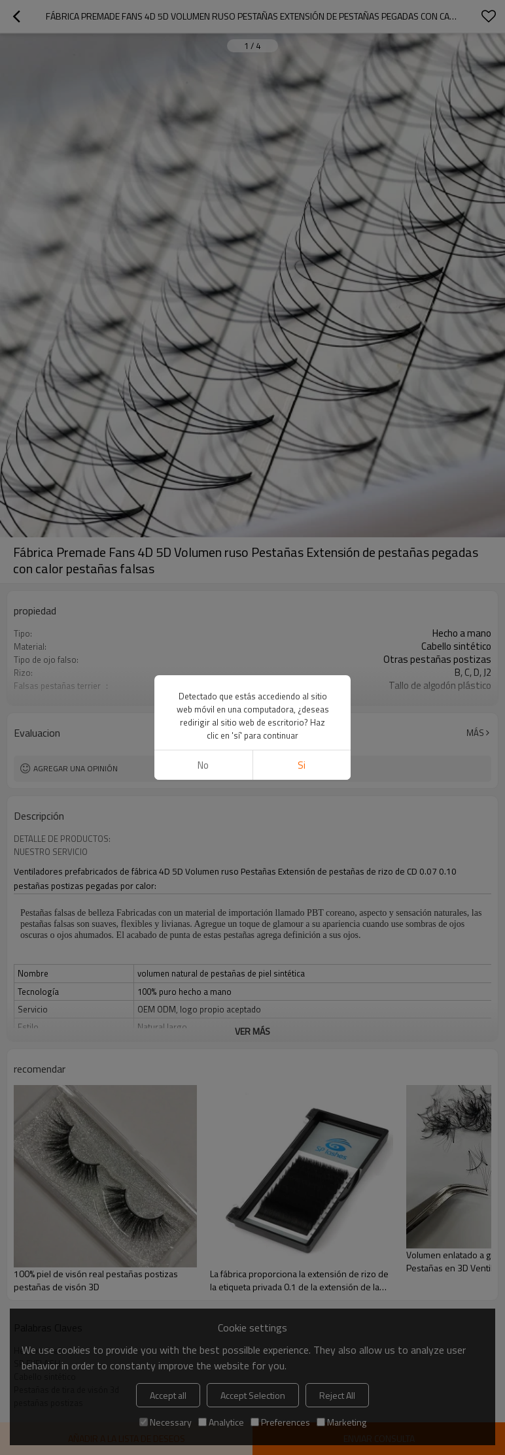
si (301, 765)
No (203, 765)
